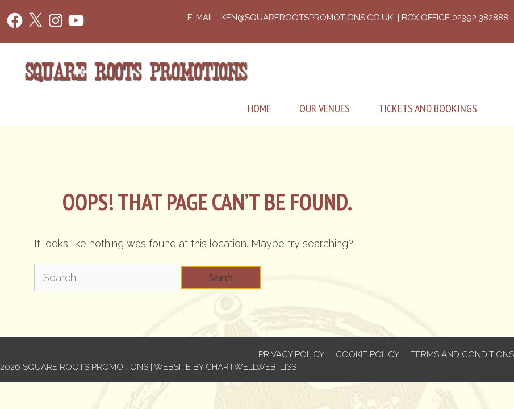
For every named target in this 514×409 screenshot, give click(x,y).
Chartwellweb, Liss (251, 367)
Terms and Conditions (462, 354)
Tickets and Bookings (427, 108)
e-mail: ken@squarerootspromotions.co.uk (291, 17)
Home (259, 108)
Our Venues (324, 108)
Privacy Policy (291, 354)
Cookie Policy (367, 354)
